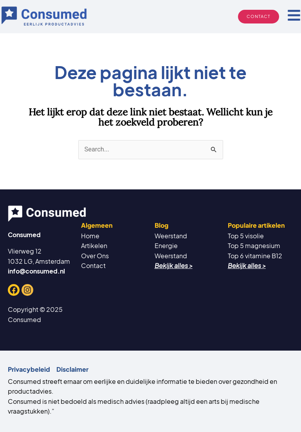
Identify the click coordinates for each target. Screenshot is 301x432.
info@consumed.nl (36, 271)
